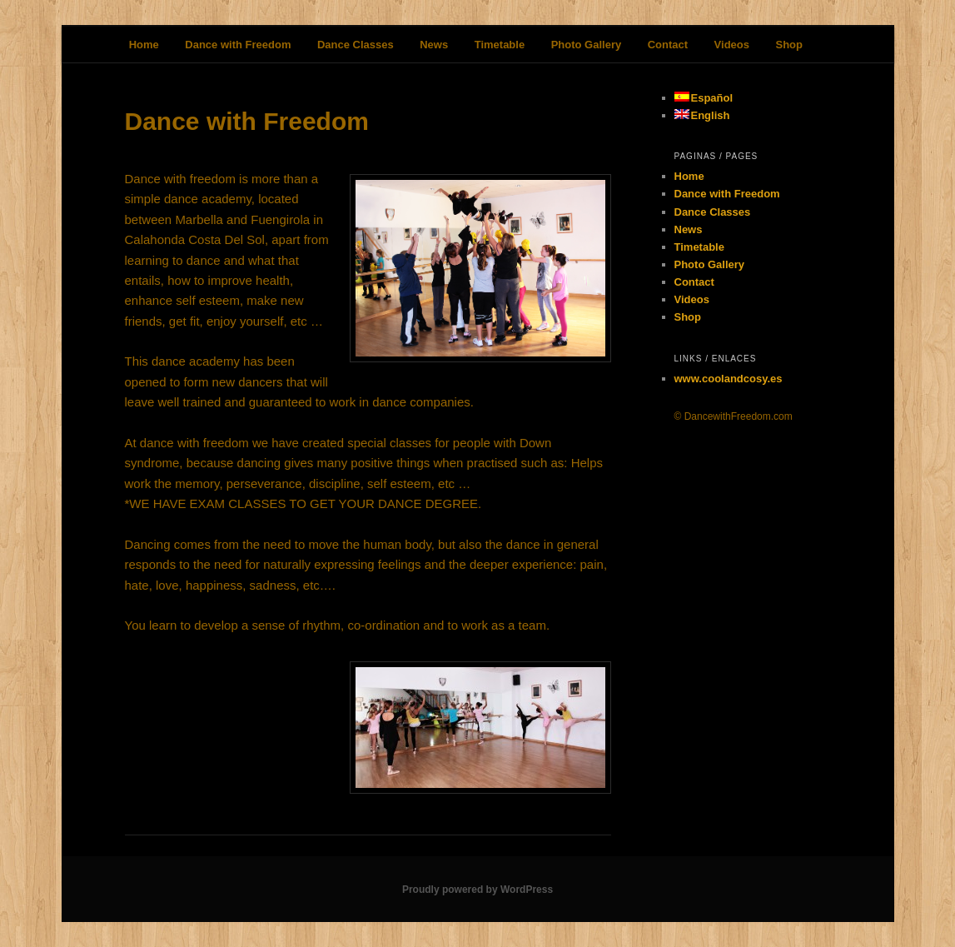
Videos (731, 44)
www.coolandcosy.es (728, 378)
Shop (789, 44)
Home (144, 44)
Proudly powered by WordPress (477, 889)
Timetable (500, 44)
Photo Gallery (586, 44)
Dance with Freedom (238, 44)
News (434, 44)
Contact (668, 44)
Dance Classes (355, 44)
